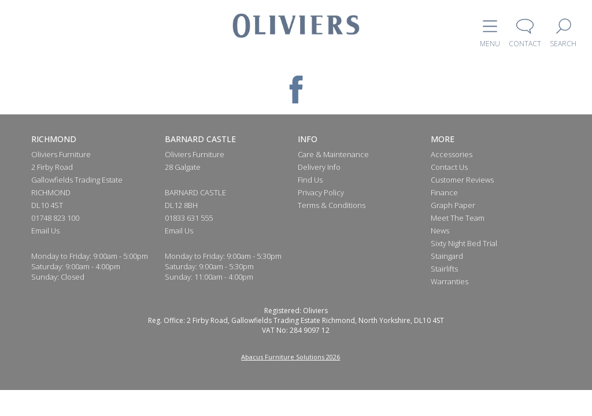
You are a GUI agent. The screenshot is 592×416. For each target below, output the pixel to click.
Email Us (45, 230)
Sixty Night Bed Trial (464, 243)
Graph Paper (453, 205)
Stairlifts (444, 268)
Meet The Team (457, 218)
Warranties (449, 281)
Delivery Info (319, 167)
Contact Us (449, 167)
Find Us (310, 179)
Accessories (451, 154)
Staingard (447, 256)
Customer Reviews (462, 179)
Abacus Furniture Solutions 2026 (290, 356)
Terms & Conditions (331, 205)
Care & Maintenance (333, 154)
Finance (444, 192)
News (440, 230)
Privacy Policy (321, 192)
